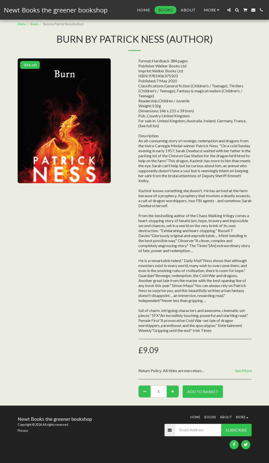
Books (34, 24)
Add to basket (202, 391)
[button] (229, 10)
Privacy (23, 431)
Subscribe (236, 430)
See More (243, 370)
